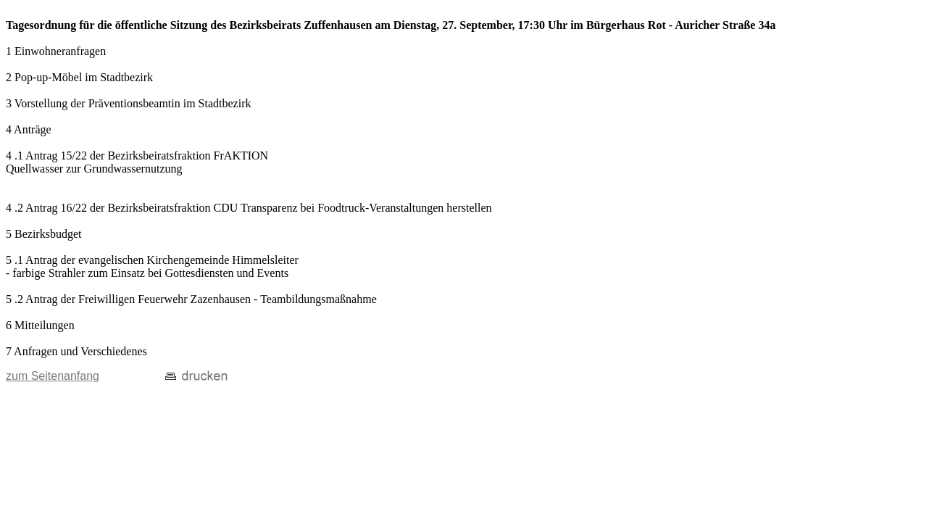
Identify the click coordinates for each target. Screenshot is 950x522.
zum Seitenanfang (52, 376)
